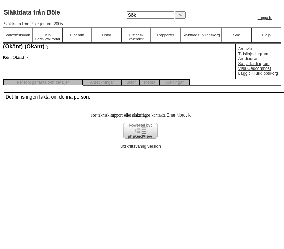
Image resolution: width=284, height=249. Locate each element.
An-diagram (249, 58)
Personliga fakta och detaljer (43, 82)
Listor (106, 35)
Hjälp (266, 35)
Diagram (77, 35)
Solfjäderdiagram (254, 63)
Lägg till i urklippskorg (258, 73)
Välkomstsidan (18, 35)
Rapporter (165, 35)
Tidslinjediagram (253, 54)
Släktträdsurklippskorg (201, 35)
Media (149, 82)
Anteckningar (102, 82)
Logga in (265, 18)
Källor (130, 82)
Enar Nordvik (179, 115)
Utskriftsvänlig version (140, 146)
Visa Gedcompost (254, 68)
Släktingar (174, 82)
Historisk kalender (136, 37)
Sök (236, 35)
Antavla (245, 49)
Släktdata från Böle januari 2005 (33, 23)
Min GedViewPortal (47, 37)
